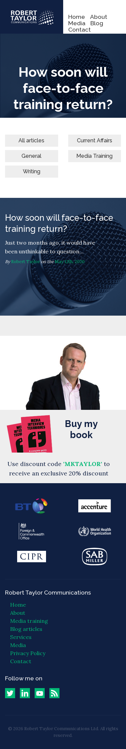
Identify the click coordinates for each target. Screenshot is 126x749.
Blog (96, 23)
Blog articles (26, 629)
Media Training (94, 156)
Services (21, 637)
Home (76, 16)
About (98, 16)
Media (76, 23)
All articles (31, 140)
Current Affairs (94, 140)
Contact (79, 29)
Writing (31, 171)
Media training (29, 620)
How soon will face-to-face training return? (63, 257)
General (31, 156)
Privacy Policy (27, 653)
